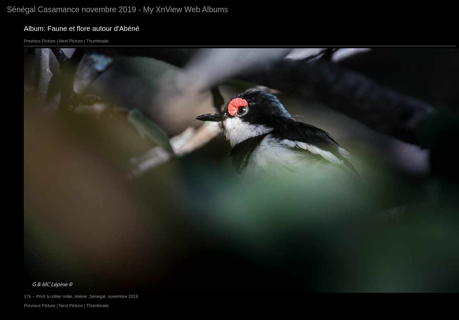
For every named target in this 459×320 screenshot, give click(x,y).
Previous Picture (39, 40)
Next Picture (71, 40)
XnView (169, 9)
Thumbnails (97, 40)
